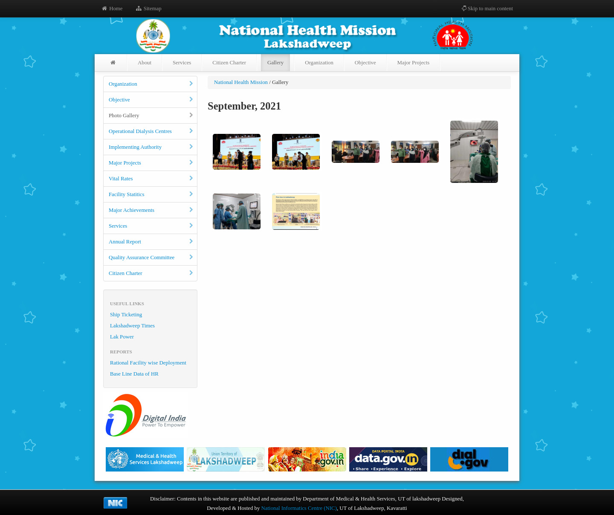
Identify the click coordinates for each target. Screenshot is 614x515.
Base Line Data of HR (134, 374)
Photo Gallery (151, 116)
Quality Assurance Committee (151, 257)
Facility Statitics (151, 194)
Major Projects (413, 63)
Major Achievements (151, 210)
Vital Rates (151, 179)
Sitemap (148, 9)
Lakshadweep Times (132, 326)
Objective (365, 63)
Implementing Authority (151, 147)
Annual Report (151, 242)
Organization (319, 63)
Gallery (275, 63)
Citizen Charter (229, 63)
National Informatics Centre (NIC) (299, 508)
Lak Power (122, 337)
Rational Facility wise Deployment (148, 363)
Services (182, 63)
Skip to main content (487, 9)
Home (111, 9)
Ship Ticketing (126, 315)
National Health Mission (241, 82)
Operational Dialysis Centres (151, 131)
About (144, 63)
